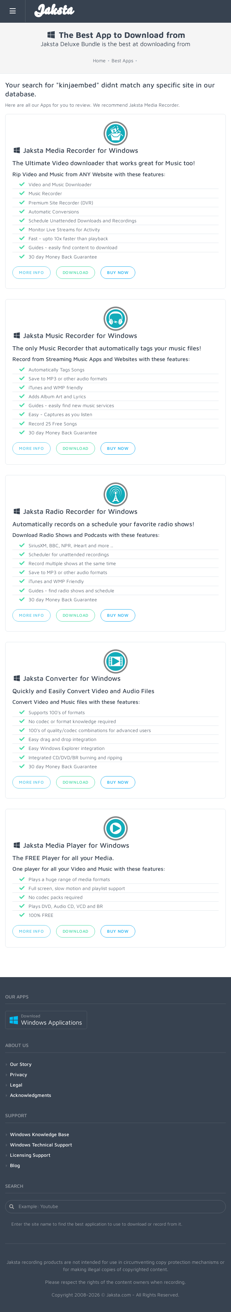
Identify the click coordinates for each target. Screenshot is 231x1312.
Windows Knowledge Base (39, 1134)
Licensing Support (30, 1155)
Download (76, 272)
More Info (31, 272)
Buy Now (118, 272)
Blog (15, 1165)
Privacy (18, 1074)
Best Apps (122, 60)
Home (99, 60)
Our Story (21, 1064)
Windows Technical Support (41, 1144)
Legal (16, 1085)
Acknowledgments (30, 1095)
